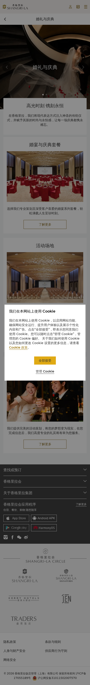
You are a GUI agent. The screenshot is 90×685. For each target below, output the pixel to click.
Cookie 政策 (18, 347)
